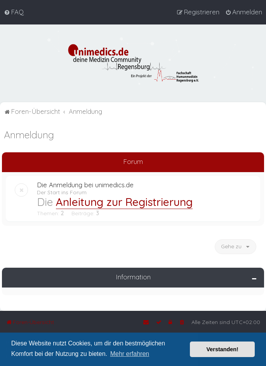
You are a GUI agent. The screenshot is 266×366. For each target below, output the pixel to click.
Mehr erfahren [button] (130, 353)
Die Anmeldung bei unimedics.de (85, 184)
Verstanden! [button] (222, 349)
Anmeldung (29, 134)
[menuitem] (14, 12)
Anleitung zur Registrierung (124, 201)
